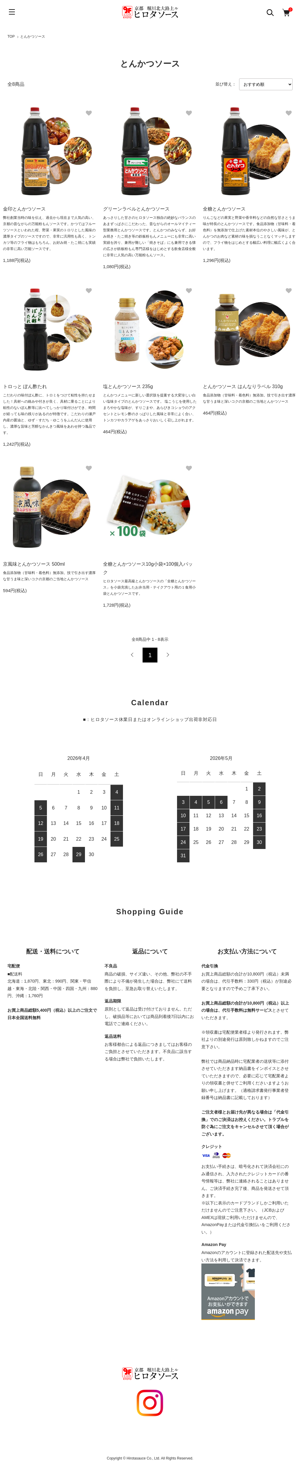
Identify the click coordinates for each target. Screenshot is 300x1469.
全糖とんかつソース (224, 208)
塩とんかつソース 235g (128, 386)
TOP (11, 36)
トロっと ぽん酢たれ (25, 386)
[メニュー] (12, 12)
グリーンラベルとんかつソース (136, 208)
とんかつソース (32, 36)
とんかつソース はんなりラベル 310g (242, 386)
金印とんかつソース (24, 208)
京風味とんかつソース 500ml (34, 564)
